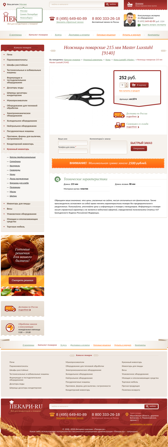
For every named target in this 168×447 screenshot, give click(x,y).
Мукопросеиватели (17, 100)
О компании (15, 34)
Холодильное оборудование (22, 120)
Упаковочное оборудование (21, 213)
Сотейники (15, 161)
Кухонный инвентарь (18, 149)
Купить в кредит (132, 34)
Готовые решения (106, 34)
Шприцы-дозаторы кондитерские (17, 94)
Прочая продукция (131, 386)
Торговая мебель (16, 226)
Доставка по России (28, 308)
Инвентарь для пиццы (18, 203)
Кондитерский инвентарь (20, 143)
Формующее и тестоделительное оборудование (16, 80)
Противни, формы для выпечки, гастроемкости (24, 137)
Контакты (153, 34)
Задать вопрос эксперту (154, 24)
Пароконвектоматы (17, 59)
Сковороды (15, 170)
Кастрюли (15, 165)
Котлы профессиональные (23, 157)
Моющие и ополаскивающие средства (22, 220)
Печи (9, 54)
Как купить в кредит (129, 90)
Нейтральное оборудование (22, 126)
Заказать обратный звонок (69, 22)
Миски (13, 191)
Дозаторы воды (15, 87)
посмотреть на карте (141, 424)
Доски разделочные (19, 178)
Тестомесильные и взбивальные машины (24, 71)
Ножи (12, 174)
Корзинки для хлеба (19, 183)
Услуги (58, 34)
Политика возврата (131, 390)
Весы (9, 208)
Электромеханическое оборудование (18, 114)
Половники (15, 187)
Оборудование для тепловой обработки (22, 107)
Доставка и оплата (79, 34)
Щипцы (13, 196)
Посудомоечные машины (20, 131)
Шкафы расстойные (17, 64)
